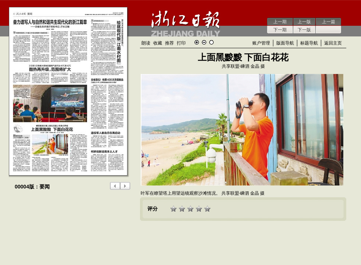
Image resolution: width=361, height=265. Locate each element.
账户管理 (261, 43)
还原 (211, 42)
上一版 (304, 21)
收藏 (157, 43)
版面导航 (285, 43)
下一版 (304, 29)
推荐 (169, 43)
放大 (196, 42)
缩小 (204, 42)
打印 (181, 43)
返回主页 (333, 43)
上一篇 (328, 21)
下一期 (280, 29)
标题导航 (309, 43)
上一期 (280, 21)
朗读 (145, 43)
